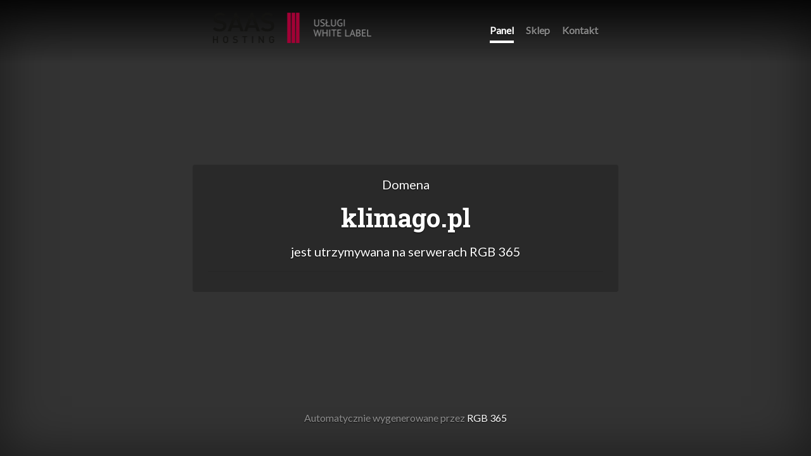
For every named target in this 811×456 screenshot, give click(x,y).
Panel (502, 30)
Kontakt (580, 30)
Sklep (538, 30)
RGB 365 (292, 21)
